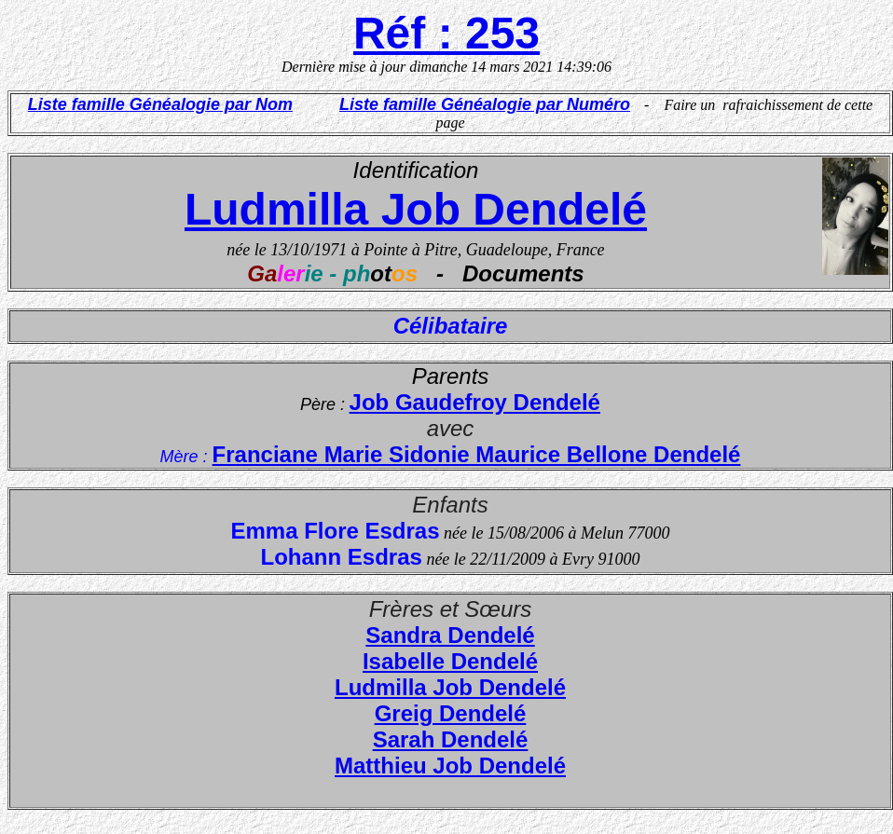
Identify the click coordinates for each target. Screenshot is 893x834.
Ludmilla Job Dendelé (416, 209)
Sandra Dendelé (449, 635)
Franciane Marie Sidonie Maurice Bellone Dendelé (477, 454)
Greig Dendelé (451, 713)
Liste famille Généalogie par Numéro (484, 104)
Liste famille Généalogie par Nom (160, 104)
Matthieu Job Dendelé (450, 765)
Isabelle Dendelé (450, 661)
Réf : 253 (446, 33)
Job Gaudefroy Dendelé (475, 402)
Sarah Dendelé (451, 739)
